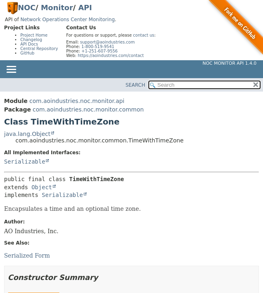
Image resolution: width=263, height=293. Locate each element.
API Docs (29, 44)
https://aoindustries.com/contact (111, 55)
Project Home (34, 35)
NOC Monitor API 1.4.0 (229, 63)
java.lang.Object (27, 134)
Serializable (24, 161)
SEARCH (136, 85)
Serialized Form (27, 255)
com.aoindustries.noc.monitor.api (76, 101)
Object (41, 187)
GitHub (27, 53)
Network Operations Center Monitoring (67, 19)
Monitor (57, 7)
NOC (27, 7)
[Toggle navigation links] (11, 70)
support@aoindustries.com (107, 42)
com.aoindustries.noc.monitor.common (88, 109)
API (85, 7)
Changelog (31, 39)
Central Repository (39, 48)
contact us (143, 35)
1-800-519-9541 (97, 46)
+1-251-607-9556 (99, 51)
